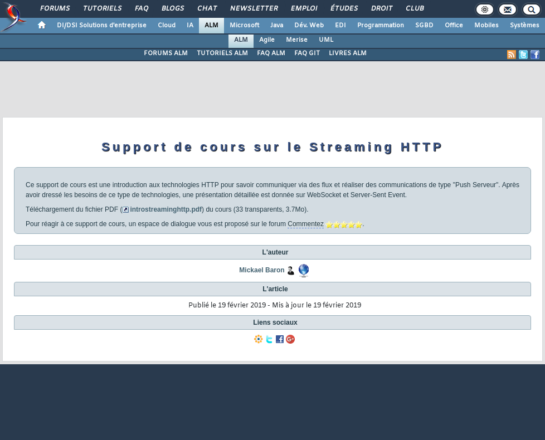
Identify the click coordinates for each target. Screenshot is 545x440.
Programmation (380, 26)
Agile (267, 40)
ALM (211, 26)
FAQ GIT (307, 53)
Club (414, 8)
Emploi (303, 8)
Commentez (306, 224)
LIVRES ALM (348, 53)
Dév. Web (309, 26)
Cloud (167, 26)
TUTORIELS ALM (222, 53)
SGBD (424, 26)
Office (454, 26)
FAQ (141, 8)
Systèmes (524, 26)
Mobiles (486, 26)
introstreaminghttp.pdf (166, 209)
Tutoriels (101, 8)
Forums (54, 8)
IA (190, 26)
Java (276, 26)
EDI (340, 26)
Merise (297, 40)
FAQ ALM (271, 53)
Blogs (172, 8)
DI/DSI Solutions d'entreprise (102, 26)
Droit (381, 8)
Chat (206, 8)
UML (326, 40)
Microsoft (244, 26)
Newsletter (253, 8)
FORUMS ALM (166, 53)
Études (343, 8)
